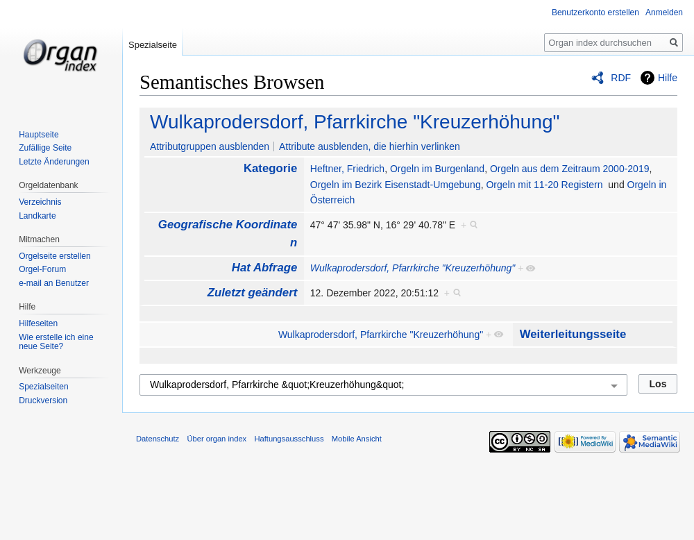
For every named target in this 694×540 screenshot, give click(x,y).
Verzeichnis (40, 202)
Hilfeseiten (38, 323)
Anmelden (664, 12)
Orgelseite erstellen (54, 256)
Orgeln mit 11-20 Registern (544, 184)
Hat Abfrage (264, 267)
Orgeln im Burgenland (437, 168)
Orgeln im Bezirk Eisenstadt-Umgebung (395, 184)
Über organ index (216, 438)
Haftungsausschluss (288, 438)
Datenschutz (157, 438)
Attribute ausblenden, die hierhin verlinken (369, 146)
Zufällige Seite (45, 148)
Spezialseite (152, 45)
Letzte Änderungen (54, 162)
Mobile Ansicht (357, 438)
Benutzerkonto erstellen (595, 12)
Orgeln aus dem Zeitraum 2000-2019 (570, 168)
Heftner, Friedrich (347, 168)
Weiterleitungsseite (573, 334)
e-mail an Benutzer (54, 283)
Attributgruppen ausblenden (209, 146)
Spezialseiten (43, 386)
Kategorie (270, 168)
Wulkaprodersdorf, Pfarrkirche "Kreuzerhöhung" (355, 122)
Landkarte (37, 216)
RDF (621, 77)
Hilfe (667, 77)
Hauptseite (38, 135)
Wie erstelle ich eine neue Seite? (56, 342)
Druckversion (43, 400)
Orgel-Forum (42, 269)
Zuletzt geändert (253, 292)
